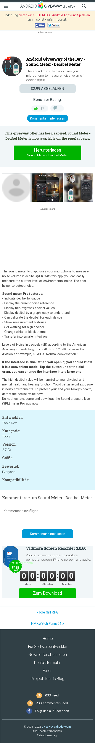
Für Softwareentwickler (47, 646)
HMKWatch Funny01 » (47, 624)
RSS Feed (52, 695)
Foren (47, 670)
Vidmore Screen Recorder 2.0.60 (56, 548)
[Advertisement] (47, 45)
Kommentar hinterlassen (47, 118)
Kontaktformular (47, 662)
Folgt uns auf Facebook (52, 711)
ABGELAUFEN (47, 88)
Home (47, 638)
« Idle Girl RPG (47, 612)
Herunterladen (47, 152)
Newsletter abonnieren (47, 654)
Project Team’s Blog (47, 678)
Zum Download (47, 593)
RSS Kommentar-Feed (52, 703)
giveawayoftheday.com (56, 726)
